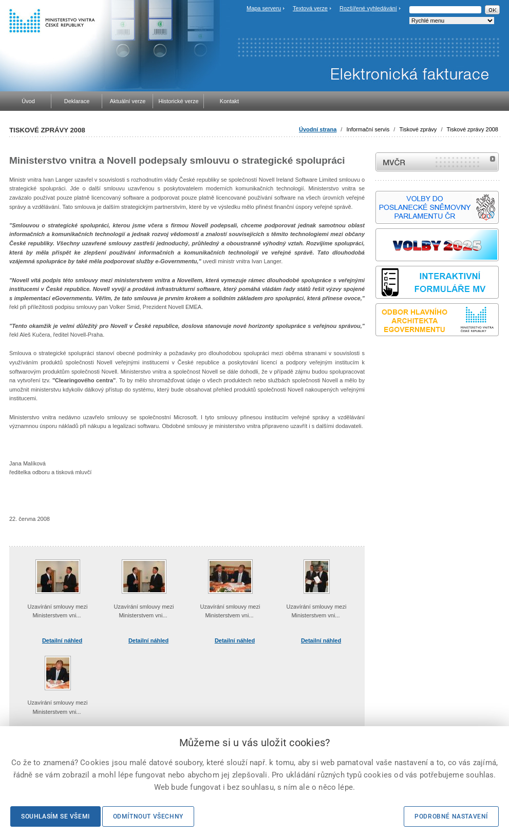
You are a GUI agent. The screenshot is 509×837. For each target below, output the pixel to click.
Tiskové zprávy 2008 (472, 129)
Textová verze (310, 8)
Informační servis (367, 129)
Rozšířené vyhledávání (368, 8)
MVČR (437, 161)
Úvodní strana (317, 129)
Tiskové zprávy (418, 129)
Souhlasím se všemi (55, 816)
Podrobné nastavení (451, 816)
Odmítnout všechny (148, 816)
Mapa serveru (264, 8)
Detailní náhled (62, 640)
